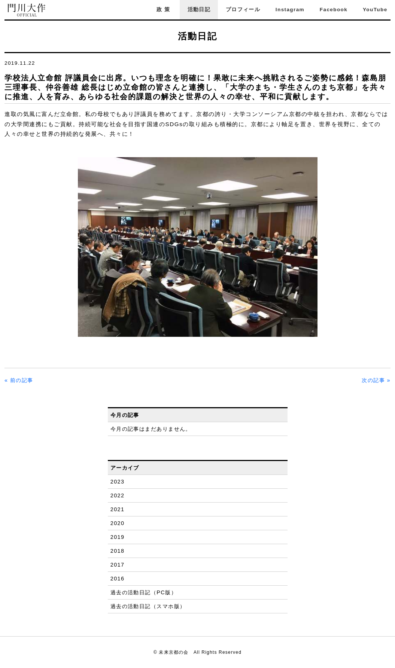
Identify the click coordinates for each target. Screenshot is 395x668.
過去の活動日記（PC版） (143, 592)
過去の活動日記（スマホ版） (148, 606)
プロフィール (243, 9)
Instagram (290, 9)
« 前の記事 (18, 380)
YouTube (375, 9)
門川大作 (27, 10)
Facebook (333, 9)
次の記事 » (376, 380)
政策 (164, 9)
